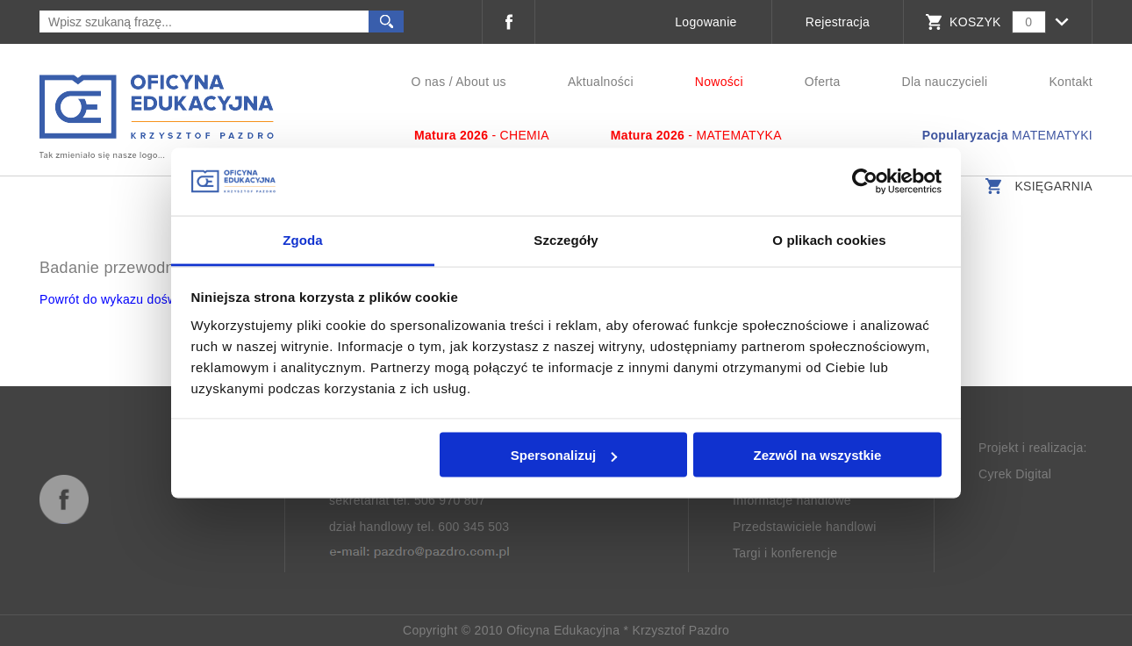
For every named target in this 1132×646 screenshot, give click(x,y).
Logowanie (705, 22)
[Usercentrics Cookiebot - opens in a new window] (865, 182)
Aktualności (601, 82)
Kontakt (1071, 82)
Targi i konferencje (785, 553)
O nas (429, 82)
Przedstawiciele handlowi (805, 527)
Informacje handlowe (792, 500)
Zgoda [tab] (303, 239)
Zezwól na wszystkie (817, 455)
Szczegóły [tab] (566, 239)
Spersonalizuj (564, 455)
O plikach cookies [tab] (828, 239)
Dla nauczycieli (945, 82)
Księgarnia (1037, 186)
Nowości (719, 82)
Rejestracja (838, 22)
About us (480, 82)
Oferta (823, 82)
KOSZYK (975, 22)
